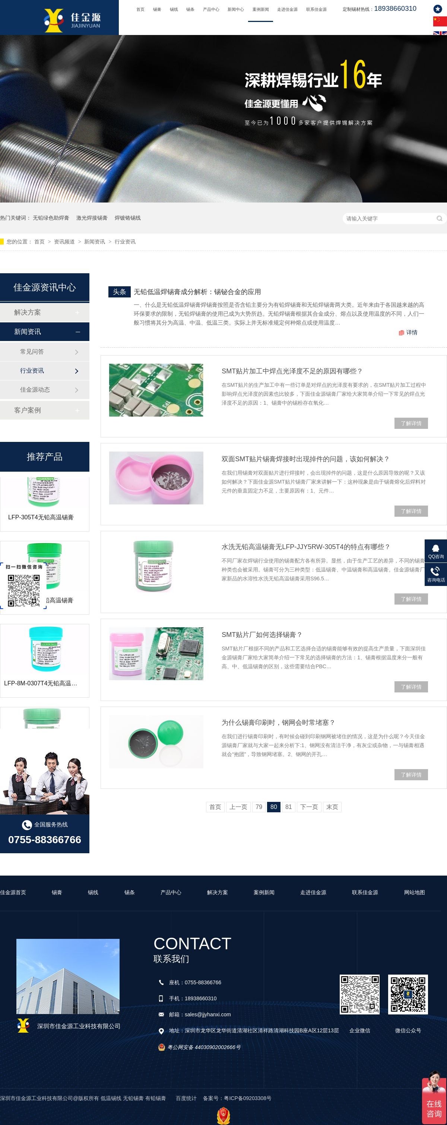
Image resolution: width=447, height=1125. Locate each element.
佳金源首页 (13, 892)
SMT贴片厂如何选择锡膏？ (262, 634)
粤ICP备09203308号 (248, 1098)
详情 (412, 332)
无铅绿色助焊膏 (51, 218)
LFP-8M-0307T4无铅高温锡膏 (43, 685)
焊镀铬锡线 (128, 218)
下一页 (309, 807)
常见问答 (32, 351)
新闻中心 (236, 9)
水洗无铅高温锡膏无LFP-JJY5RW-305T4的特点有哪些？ (306, 547)
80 (273, 807)
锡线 (174, 9)
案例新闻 (261, 9)
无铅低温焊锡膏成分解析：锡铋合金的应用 (197, 292)
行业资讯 (125, 242)
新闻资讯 (95, 242)
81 (288, 807)
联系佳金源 (316, 9)
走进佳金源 (287, 9)
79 (259, 807)
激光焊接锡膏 (92, 218)
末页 (332, 807)
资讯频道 (65, 242)
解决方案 (27, 312)
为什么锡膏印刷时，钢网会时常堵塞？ (279, 722)
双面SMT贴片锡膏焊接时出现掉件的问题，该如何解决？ (306, 459)
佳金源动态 (35, 389)
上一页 (238, 807)
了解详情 (411, 423)
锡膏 (157, 9)
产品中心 (211, 9)
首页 (140, 9)
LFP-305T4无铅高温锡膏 (41, 519)
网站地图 (414, 892)
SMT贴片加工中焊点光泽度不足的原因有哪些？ (292, 371)
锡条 (190, 9)
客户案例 (27, 410)
